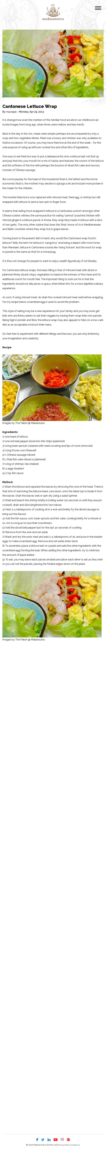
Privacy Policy (63, 1145)
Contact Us (77, 1145)
